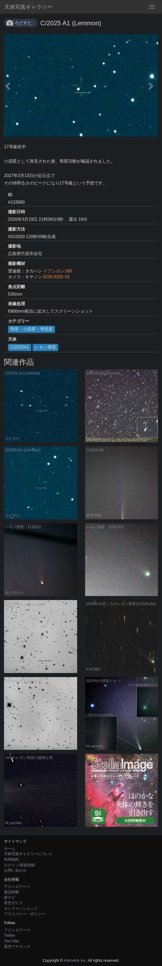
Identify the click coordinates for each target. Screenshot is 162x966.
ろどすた (23, 23)
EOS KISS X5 (56, 277)
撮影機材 (16, 263)
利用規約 (11, 859)
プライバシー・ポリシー (24, 914)
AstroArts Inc (75, 960)
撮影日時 (16, 212)
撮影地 (14, 246)
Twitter (9, 935)
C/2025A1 (19, 347)
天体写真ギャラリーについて (28, 854)
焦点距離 (16, 286)
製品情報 (11, 892)
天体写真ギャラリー (28, 7)
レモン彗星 (45, 347)
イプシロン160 (57, 271)
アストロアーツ (17, 886)
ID (10, 194)
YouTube (11, 941)
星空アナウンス (17, 946)
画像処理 (16, 303)
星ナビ (9, 897)
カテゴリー (18, 321)
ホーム (9, 848)
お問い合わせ (15, 870)
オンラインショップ (21, 908)
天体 (12, 339)
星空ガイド (13, 903)
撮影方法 (16, 229)
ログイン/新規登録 (19, 865)
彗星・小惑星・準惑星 (31, 329)
